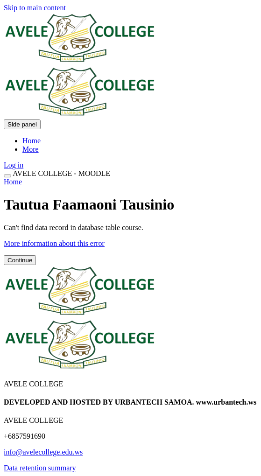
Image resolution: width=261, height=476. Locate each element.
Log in (13, 165)
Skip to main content (35, 8)
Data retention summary (40, 468)
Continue (19, 260)
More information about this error (54, 243)
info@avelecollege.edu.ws (43, 452)
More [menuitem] (30, 149)
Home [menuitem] (31, 141)
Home (13, 182)
